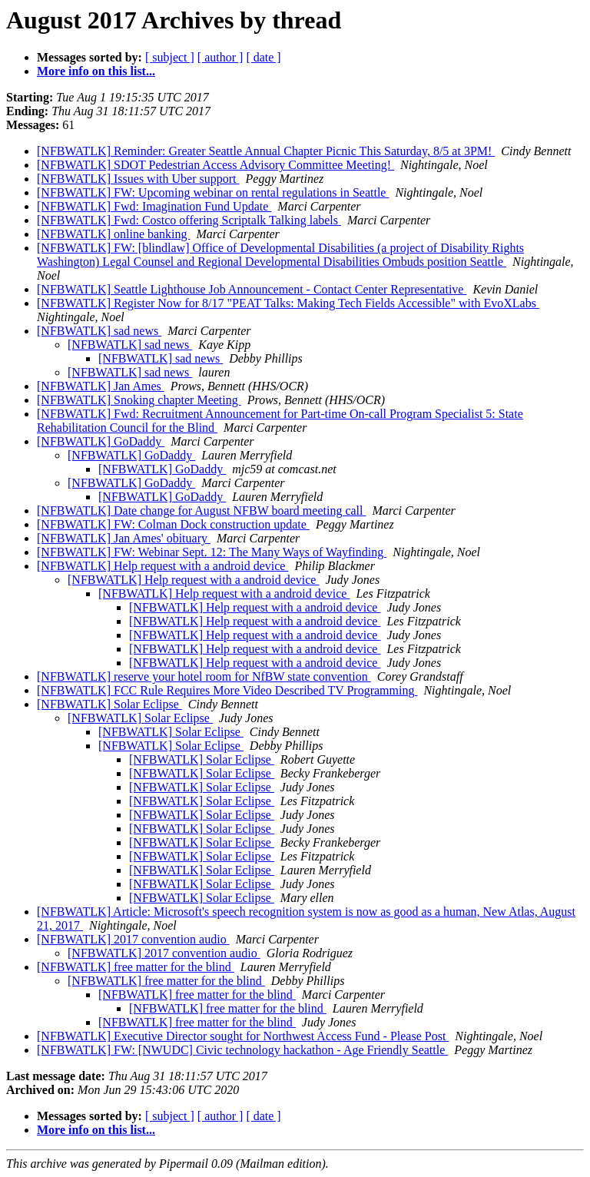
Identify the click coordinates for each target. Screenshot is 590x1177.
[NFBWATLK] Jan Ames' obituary (123, 538)
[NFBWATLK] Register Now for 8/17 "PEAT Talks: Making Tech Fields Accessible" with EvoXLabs (288, 303)
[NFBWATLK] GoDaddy (100, 441)
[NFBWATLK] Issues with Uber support (138, 178)
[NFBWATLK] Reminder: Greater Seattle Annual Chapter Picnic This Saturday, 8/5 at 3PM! (266, 150)
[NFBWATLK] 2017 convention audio (133, 939)
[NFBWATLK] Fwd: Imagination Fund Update (154, 206)
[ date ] (263, 57)
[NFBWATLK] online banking (114, 233)
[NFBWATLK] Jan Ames (100, 386)
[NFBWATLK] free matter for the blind (135, 966)
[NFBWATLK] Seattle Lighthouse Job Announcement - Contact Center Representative (251, 289)
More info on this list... (96, 71)
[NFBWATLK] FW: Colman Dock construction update (173, 524)
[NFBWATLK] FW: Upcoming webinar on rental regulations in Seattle (213, 192)
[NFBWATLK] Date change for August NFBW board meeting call (201, 510)
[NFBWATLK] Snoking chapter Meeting (139, 399)
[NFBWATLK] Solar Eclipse (109, 704)
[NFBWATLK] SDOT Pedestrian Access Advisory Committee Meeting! (215, 164)
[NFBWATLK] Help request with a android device (162, 565)
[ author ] (220, 57)
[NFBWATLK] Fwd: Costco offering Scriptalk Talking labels (189, 220)
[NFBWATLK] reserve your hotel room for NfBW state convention (204, 676)
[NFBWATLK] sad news (99, 330)
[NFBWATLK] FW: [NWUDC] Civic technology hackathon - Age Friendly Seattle (242, 1049)
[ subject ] (169, 57)
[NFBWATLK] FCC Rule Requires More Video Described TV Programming (227, 690)
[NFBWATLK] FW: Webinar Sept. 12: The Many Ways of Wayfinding (211, 552)
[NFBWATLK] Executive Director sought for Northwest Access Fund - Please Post (243, 1036)
